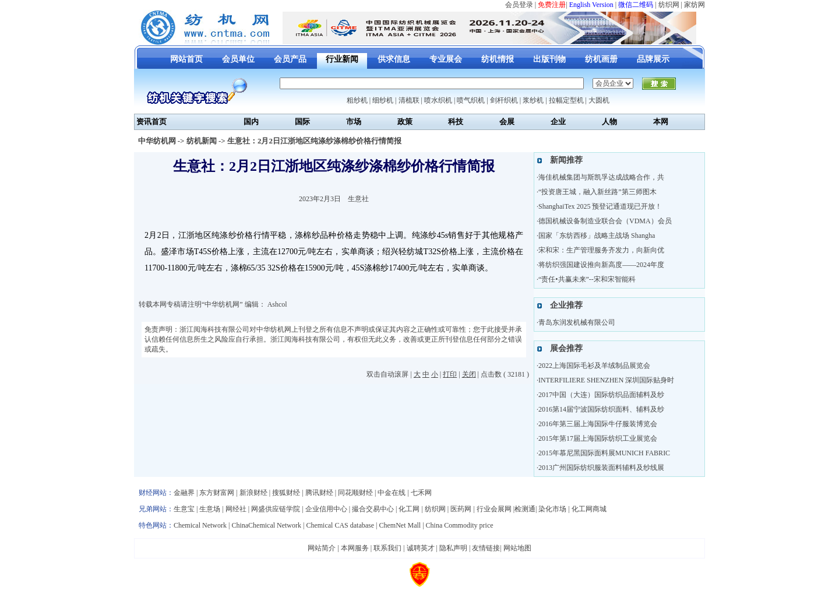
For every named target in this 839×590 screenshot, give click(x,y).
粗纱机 (357, 100)
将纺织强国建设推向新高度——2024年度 (601, 265)
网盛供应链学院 (275, 509)
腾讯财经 (319, 493)
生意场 (209, 509)
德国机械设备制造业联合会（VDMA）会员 (605, 221)
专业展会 (445, 59)
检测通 (524, 509)
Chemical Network (201, 525)
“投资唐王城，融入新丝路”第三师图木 (597, 192)
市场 (353, 121)
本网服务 (355, 548)
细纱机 (382, 100)
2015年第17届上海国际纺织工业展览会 (597, 438)
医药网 (460, 509)
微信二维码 (635, 5)
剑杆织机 (504, 100)
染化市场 (552, 509)
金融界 (184, 493)
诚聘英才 (421, 548)
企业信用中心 (326, 509)
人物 (609, 121)
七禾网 (421, 493)
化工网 (409, 509)
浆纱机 (533, 100)
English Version (591, 5)
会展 (506, 121)
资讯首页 (151, 121)
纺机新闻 (201, 140)
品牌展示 (653, 59)
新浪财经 (253, 493)
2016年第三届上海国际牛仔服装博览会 (597, 424)
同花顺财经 (355, 493)
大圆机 (598, 100)
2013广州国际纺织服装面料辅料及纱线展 (601, 467)
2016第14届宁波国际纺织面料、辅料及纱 (601, 409)
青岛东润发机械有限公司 (576, 322)
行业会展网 (494, 509)
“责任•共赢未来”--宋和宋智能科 (587, 279)
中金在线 (392, 493)
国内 (251, 121)
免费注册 (552, 5)
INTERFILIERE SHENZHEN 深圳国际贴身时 (606, 380)
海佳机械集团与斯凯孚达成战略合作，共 (601, 177)
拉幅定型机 (566, 100)
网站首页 (186, 59)
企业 (558, 121)
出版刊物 (549, 59)
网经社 (235, 509)
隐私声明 (453, 548)
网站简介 (322, 548)
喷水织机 (438, 100)
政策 (405, 121)
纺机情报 (497, 59)
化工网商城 (589, 509)
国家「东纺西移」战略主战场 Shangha (596, 235)
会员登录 (519, 5)
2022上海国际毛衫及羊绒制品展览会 (594, 365)
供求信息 (394, 59)
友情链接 (486, 548)
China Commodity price (459, 525)
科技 (455, 121)
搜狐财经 (286, 493)
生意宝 (184, 509)
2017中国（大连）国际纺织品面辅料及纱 (601, 395)
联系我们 (387, 548)
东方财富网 (216, 493)
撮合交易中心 (373, 509)
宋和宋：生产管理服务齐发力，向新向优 (601, 250)
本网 (660, 121)
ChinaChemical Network (266, 525)
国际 (302, 121)
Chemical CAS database (340, 525)
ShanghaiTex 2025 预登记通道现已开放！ (600, 206)
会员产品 (290, 59)
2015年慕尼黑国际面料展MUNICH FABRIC (604, 453)
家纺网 (694, 5)
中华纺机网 (157, 140)
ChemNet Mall (400, 525)
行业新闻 (342, 59)
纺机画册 (601, 59)
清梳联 (409, 100)
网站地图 (517, 548)
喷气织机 (471, 100)
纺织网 (668, 5)
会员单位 (238, 59)
